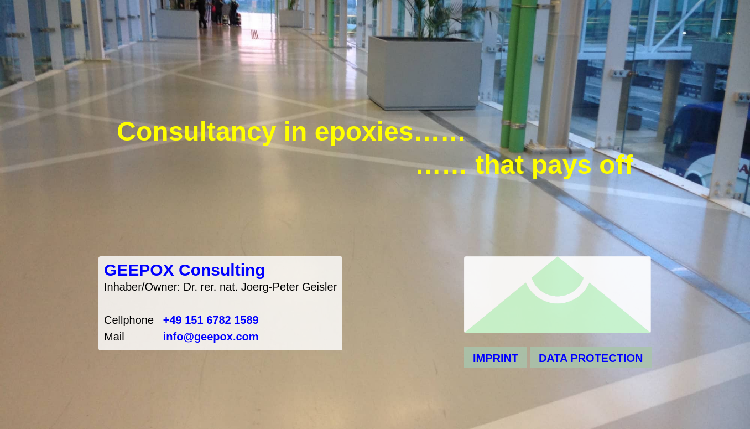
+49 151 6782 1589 (211, 320)
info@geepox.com (211, 336)
